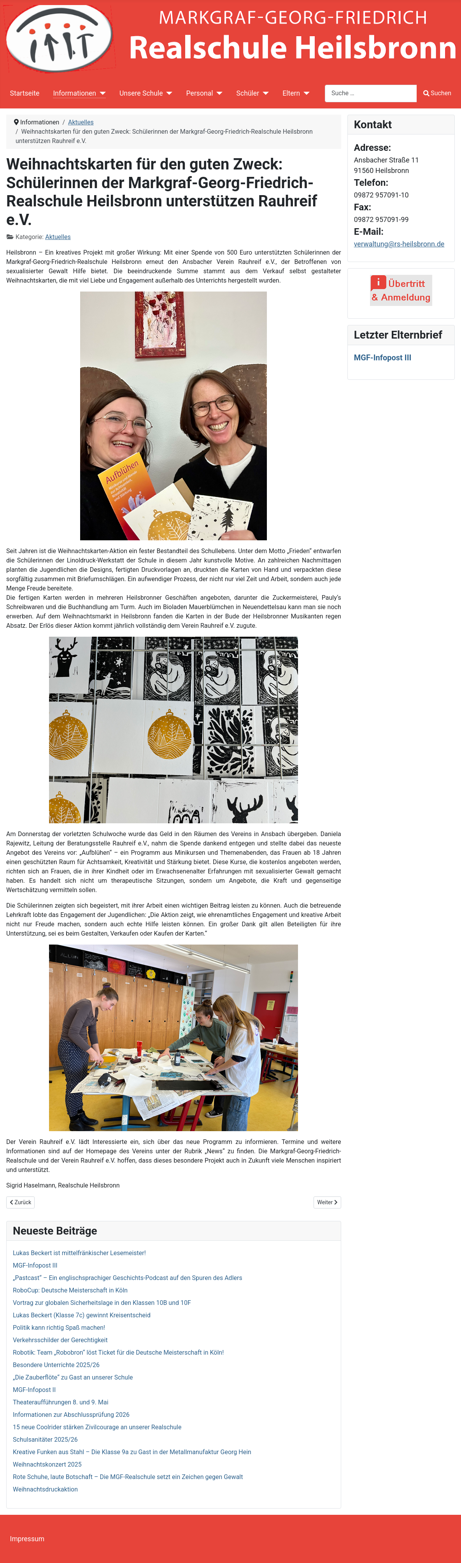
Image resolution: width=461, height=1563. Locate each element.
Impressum (27, 1539)
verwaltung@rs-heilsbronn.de (399, 244)
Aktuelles (58, 237)
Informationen (74, 93)
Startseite (25, 93)
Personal (199, 93)
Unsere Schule (141, 93)
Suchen (437, 93)
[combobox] (371, 93)
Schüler (248, 93)
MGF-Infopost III (383, 357)
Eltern (291, 93)
